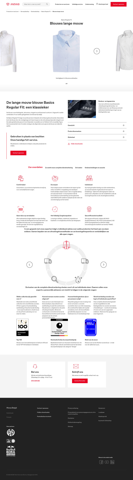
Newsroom (101, 408)
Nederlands (9, 413)
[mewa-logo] (12, 4)
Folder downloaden (75, 144)
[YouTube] (106, 462)
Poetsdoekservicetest (44, 416)
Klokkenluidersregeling (75, 422)
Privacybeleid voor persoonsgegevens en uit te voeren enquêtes (82, 413)
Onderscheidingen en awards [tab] (95, 168)
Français (8, 417)
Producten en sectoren (12, 11)
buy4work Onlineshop (104, 420)
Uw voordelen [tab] (35, 167)
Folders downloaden (43, 412)
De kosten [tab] (78, 168)
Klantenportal (102, 416)
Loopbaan (101, 412)
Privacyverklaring (73, 408)
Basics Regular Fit (46, 11)
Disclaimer (71, 418)
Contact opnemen (118, 4)
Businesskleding (35, 11)
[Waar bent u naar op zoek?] (36, 4)
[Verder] (97, 51)
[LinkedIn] (112, 462)
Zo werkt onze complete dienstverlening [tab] (59, 168)
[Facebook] (101, 462)
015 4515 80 (35, 381)
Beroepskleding (25, 11)
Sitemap (70, 426)
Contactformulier (79, 381)
